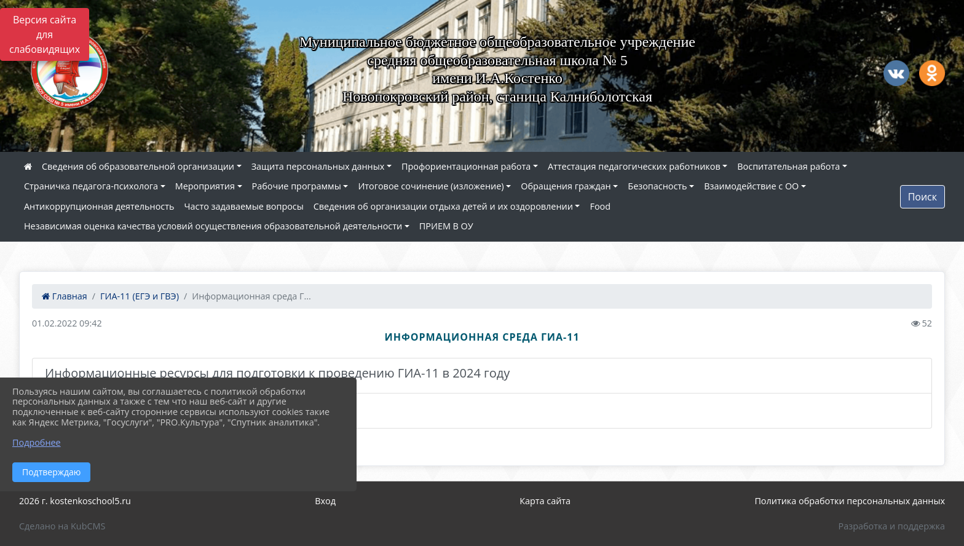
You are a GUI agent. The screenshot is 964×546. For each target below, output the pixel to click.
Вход (325, 501)
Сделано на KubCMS (62, 526)
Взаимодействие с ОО (751, 186)
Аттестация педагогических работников (634, 166)
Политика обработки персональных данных (849, 501)
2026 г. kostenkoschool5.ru (75, 501)
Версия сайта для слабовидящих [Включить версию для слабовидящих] (44, 34)
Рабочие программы (296, 186)
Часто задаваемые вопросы (244, 206)
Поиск (922, 197)
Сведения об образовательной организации (138, 166)
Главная (64, 296)
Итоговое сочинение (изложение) (431, 186)
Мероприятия (205, 186)
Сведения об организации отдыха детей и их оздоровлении (443, 206)
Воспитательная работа (788, 166)
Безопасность (657, 186)
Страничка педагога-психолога (91, 186)
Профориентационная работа (466, 166)
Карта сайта (545, 501)
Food (600, 206)
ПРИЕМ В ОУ (446, 226)
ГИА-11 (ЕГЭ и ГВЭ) (139, 296)
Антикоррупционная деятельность (99, 206)
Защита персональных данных (318, 166)
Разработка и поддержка (892, 526)
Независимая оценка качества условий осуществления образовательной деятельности (213, 226)
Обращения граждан (565, 186)
